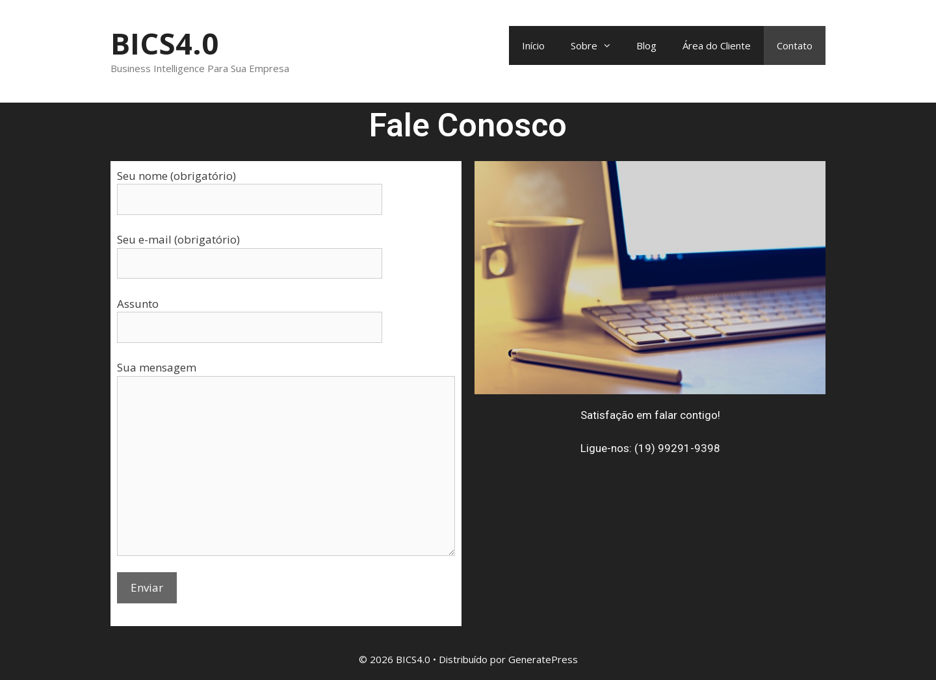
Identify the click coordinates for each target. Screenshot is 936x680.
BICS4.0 (164, 43)
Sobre (597, 45)
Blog (646, 45)
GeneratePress (543, 659)
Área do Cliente (716, 45)
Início (533, 45)
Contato (794, 45)
